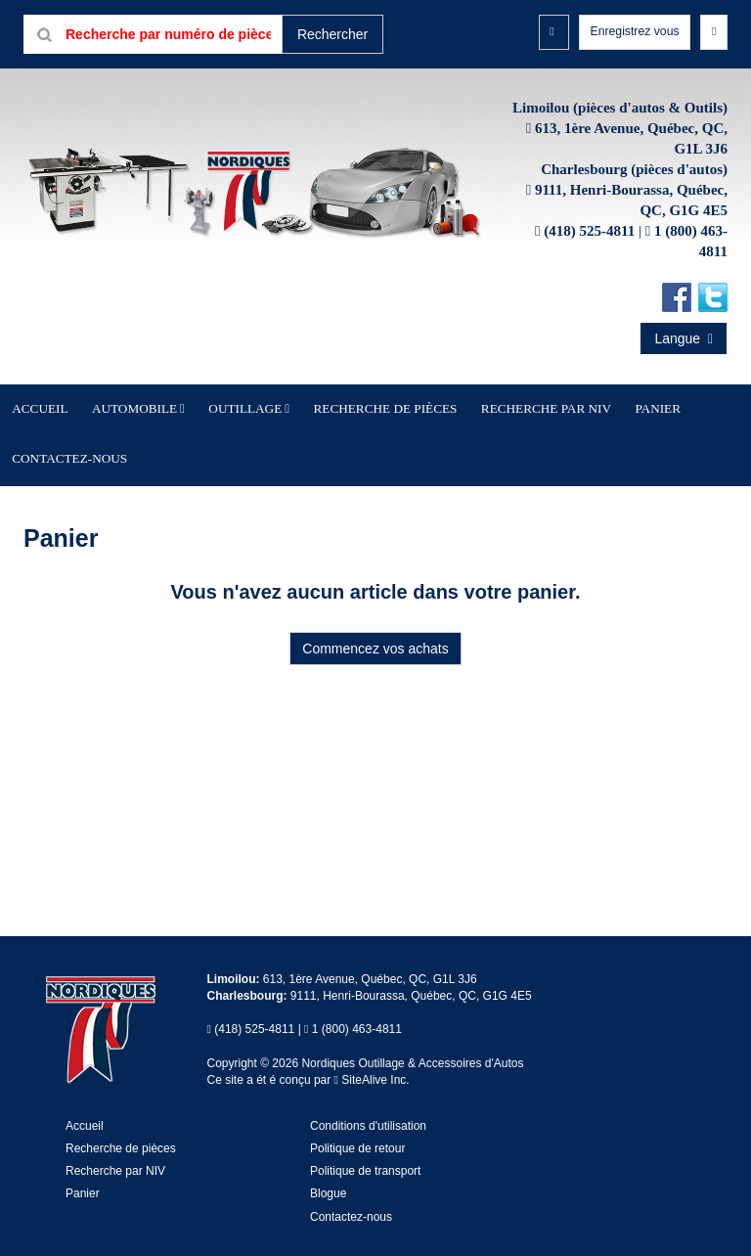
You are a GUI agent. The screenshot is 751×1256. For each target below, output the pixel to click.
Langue (683, 377)
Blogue (328, 1176)
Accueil (87, 445)
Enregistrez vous (625, 33)
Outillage (241, 445)
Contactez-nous (639, 445)
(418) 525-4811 (589, 270)
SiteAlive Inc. (372, 1062)
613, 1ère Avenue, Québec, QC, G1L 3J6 (370, 961)
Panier (83, 1176)
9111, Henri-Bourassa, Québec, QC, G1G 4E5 (411, 978)
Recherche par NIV (476, 445)
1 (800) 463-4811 (357, 1011)
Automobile (157, 445)
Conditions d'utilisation (368, 1108)
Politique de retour (357, 1131)
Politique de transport (365, 1153)
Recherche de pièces (350, 445)
